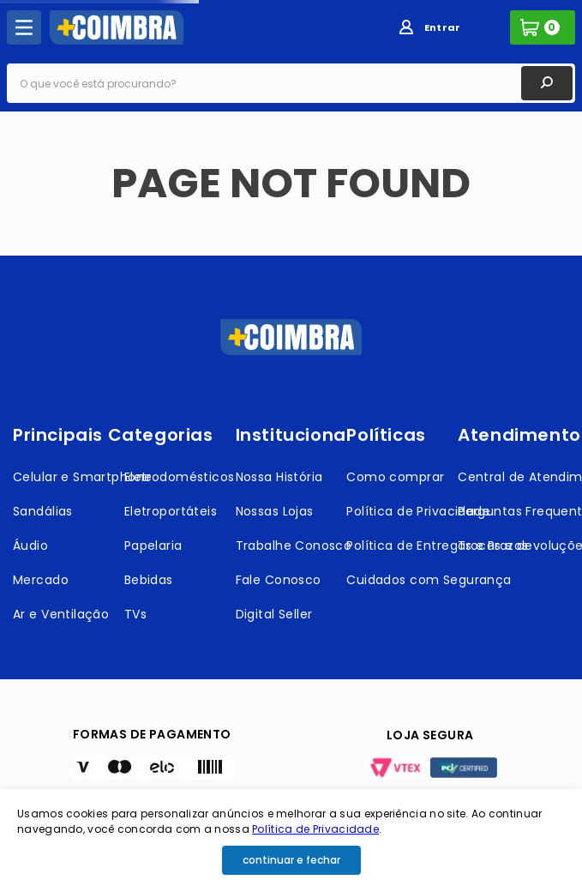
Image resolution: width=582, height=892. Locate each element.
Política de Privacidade (315, 829)
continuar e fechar (291, 860)
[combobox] (291, 83)
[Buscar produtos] (547, 83)
